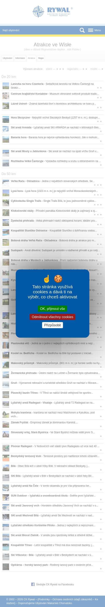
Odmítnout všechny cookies (52, 317)
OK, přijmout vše (52, 308)
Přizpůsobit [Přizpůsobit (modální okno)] (52, 325)
